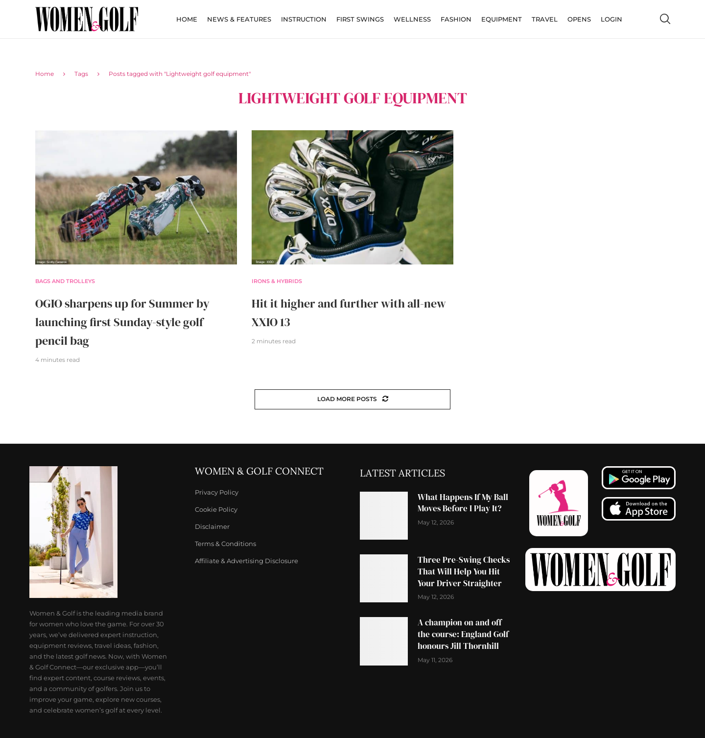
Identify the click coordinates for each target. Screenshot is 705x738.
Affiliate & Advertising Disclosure (246, 561)
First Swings (360, 19)
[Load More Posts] (352, 399)
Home (186, 19)
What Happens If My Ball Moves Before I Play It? (463, 503)
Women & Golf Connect (259, 471)
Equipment (501, 19)
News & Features (239, 19)
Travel (545, 19)
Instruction (304, 19)
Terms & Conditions (225, 544)
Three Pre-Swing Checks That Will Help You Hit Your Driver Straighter (464, 571)
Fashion (456, 19)
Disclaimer (212, 527)
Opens (579, 19)
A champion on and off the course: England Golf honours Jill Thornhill (463, 634)
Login (611, 19)
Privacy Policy (216, 492)
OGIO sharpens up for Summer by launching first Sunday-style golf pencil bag (122, 322)
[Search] (665, 19)
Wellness (412, 19)
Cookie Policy (216, 509)
